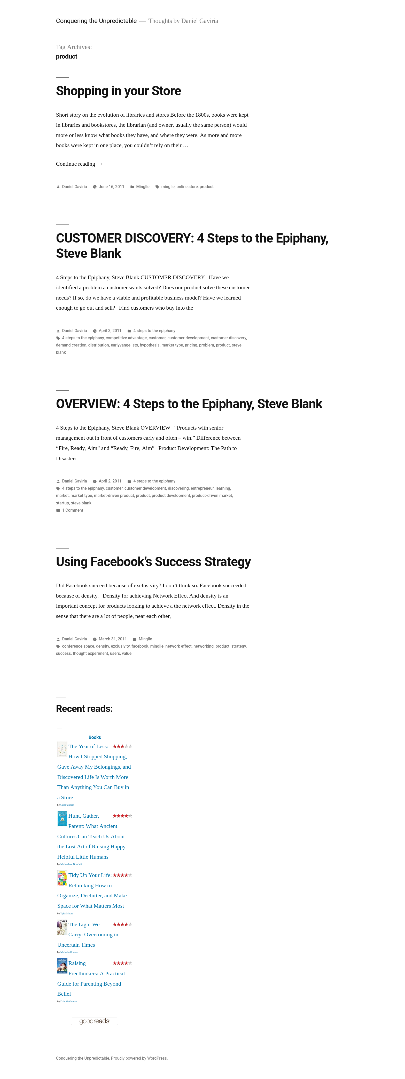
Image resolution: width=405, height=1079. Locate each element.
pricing (191, 345)
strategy (238, 646)
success (63, 653)
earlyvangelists (124, 345)
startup (62, 503)
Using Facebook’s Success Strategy (153, 561)
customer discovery (228, 337)
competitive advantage (126, 337)
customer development (188, 337)
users (115, 653)
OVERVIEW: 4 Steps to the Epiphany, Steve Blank (189, 403)
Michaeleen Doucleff (71, 864)
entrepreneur (202, 488)
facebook (139, 646)
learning (223, 488)
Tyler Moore (66, 913)
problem (206, 345)
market (62, 495)
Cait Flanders (67, 805)
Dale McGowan (68, 1001)
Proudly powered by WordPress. (139, 1058)
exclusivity (120, 646)
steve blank (81, 503)
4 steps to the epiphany (154, 330)
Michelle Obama (68, 952)
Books (95, 737)
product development (171, 495)
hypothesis (150, 345)
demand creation (71, 345)
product (207, 186)
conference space (78, 646)
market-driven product (114, 495)
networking (203, 646)
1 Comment (72, 510)
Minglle (143, 186)
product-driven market (212, 495)
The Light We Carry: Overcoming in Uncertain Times (87, 934)
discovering (178, 488)
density (102, 646)
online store (187, 186)
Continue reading (80, 163)
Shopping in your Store (118, 90)
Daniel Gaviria (74, 186)
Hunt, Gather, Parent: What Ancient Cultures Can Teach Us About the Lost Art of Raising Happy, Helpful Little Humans (92, 836)
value (126, 653)
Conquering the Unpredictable (96, 21)
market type (172, 345)
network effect (179, 646)
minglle (168, 186)
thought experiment (90, 653)
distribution (98, 345)
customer (157, 337)
